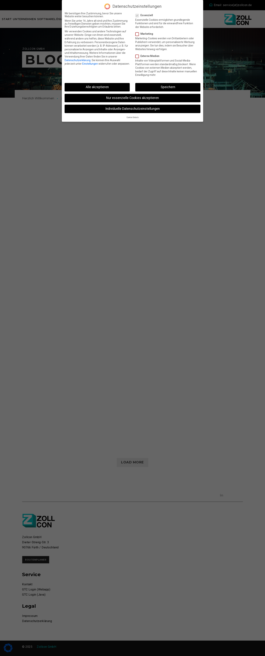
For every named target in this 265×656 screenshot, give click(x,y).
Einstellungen (90, 63)
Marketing (145, 33)
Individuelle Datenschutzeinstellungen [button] (132, 109)
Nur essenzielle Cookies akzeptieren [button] (132, 98)
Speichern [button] (168, 87)
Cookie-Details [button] (132, 117)
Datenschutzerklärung (78, 60)
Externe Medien (148, 56)
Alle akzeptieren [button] (97, 87)
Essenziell (145, 15)
